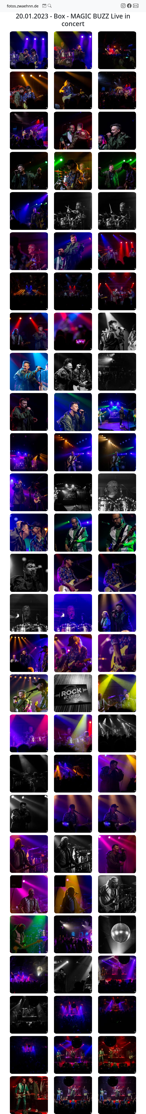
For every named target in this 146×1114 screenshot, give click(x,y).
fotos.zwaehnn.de (23, 6)
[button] (44, 5)
